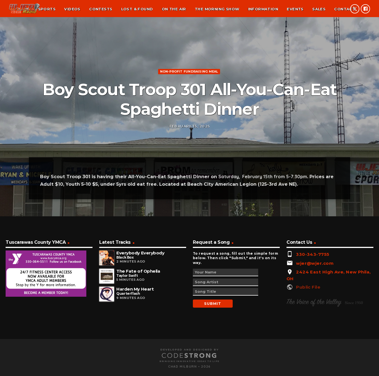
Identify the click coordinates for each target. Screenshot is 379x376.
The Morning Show (217, 9)
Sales (318, 9)
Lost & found (137, 9)
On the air (174, 9)
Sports (47, 9)
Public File (308, 340)
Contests (100, 9)
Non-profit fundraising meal (189, 96)
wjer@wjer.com (315, 316)
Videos (72, 9)
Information (263, 9)
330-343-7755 (312, 307)
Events (295, 9)
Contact (344, 9)
